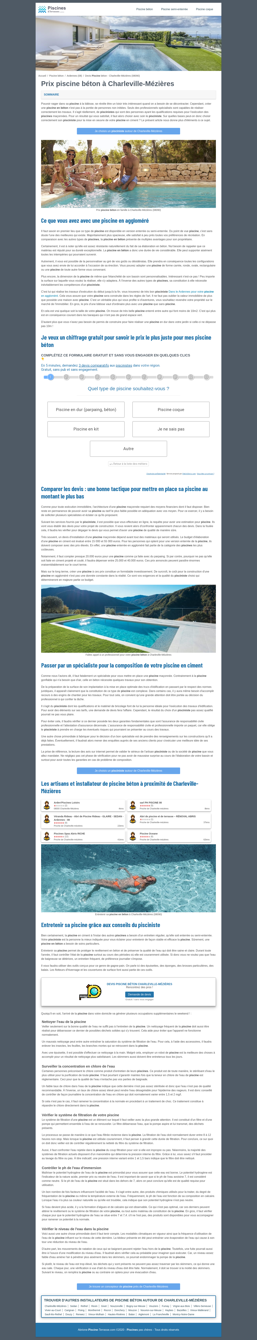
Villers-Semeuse (202, 1309)
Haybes (169, 1313)
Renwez (80, 1317)
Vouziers (153, 1309)
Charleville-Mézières (56, 1309)
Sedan (73, 1309)
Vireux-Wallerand (199, 1313)
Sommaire (51, 94)
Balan (132, 1317)
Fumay (165, 1309)
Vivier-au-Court (53, 1313)
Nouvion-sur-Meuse (151, 1313)
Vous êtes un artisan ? (205, 477)
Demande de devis (139, 997)
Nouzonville (116, 1309)
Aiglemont (143, 1317)
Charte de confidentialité (155, 477)
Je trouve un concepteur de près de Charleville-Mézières (128, 1289)
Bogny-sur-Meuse (136, 1309)
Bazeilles (182, 1313)
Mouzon (132, 1313)
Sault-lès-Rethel (53, 1317)
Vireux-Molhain (96, 1317)
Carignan (69, 1313)
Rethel (84, 1309)
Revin (94, 1309)
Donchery (119, 1313)
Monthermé (94, 1313)
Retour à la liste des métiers (128, 467)
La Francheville (161, 1317)
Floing (81, 1313)
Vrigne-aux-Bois (181, 1309)
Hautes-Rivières (116, 1317)
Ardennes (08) (74, 75)
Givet (104, 1309)
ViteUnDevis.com (189, 477)
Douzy (69, 1317)
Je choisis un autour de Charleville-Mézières (128, 131)
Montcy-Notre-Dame (183, 1317)
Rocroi (107, 1313)
